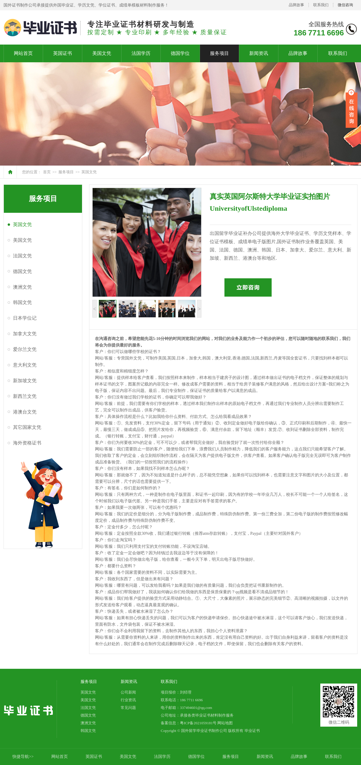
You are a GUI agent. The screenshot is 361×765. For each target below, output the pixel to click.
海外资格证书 (27, 442)
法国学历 (141, 53)
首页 (47, 172)
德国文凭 (22, 271)
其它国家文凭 (27, 427)
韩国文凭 (22, 302)
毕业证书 (252, 730)
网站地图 (225, 723)
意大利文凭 (25, 364)
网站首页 (23, 53)
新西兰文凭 (25, 396)
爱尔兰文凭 (25, 349)
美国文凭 (101, 53)
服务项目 (219, 53)
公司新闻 (128, 692)
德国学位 (180, 53)
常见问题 (128, 707)
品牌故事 (296, 5)
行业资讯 (128, 700)
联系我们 (321, 5)
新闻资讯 (258, 53)
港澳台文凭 (25, 411)
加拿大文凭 (25, 333)
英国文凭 (89, 172)
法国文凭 (22, 255)
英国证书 (62, 53)
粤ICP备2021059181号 (198, 723)
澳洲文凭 (22, 287)
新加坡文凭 (25, 380)
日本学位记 (25, 318)
